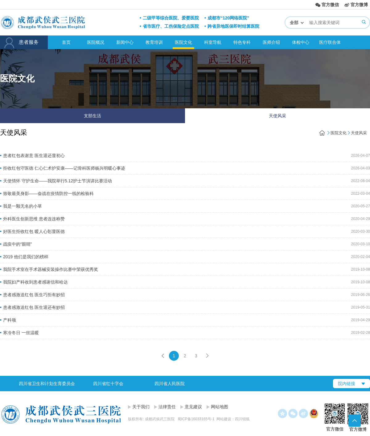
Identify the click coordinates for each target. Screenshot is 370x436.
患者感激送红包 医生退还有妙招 (34, 307)
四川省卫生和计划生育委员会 (47, 383)
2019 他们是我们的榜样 (25, 256)
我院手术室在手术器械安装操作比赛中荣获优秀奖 (50, 269)
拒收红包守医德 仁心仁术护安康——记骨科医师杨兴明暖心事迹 (64, 168)
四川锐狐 (242, 419)
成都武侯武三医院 (65, 22)
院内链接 (346, 383)
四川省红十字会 (108, 383)
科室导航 (212, 42)
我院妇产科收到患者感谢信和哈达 (35, 282)
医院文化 (183, 42)
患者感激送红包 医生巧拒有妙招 (34, 294)
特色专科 (242, 42)
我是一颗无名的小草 (22, 206)
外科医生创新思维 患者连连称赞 (34, 218)
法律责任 (167, 406)
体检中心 (300, 42)
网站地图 (219, 406)
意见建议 (193, 406)
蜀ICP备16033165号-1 (196, 419)
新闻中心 (125, 42)
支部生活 (92, 115)
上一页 (163, 356)
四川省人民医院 (169, 383)
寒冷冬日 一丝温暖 (21, 332)
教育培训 (154, 42)
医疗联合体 (330, 42)
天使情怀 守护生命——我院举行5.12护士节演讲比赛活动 (57, 180)
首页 (66, 42)
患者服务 (24, 43)
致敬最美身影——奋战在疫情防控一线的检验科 (48, 193)
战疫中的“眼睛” (17, 244)
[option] (46, 383)
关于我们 (141, 406)
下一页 (207, 356)
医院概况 (95, 42)
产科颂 (9, 320)
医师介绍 (271, 42)
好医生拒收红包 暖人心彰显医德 (34, 231)
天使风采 (277, 115)
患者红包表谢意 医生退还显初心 (34, 155)
